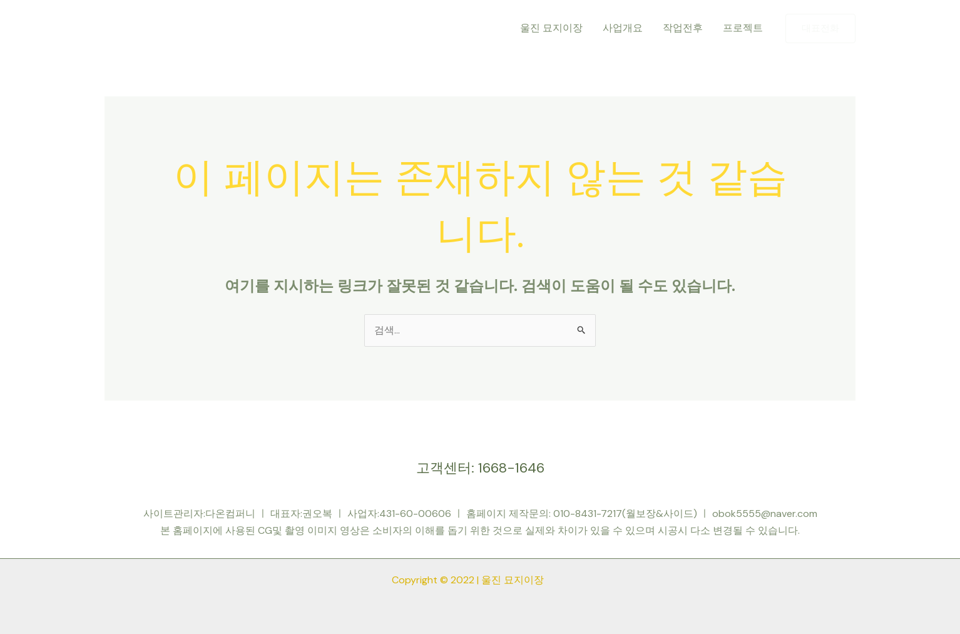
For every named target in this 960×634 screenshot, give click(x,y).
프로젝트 (743, 27)
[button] (820, 28)
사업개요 (623, 27)
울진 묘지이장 (551, 27)
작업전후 (683, 27)
